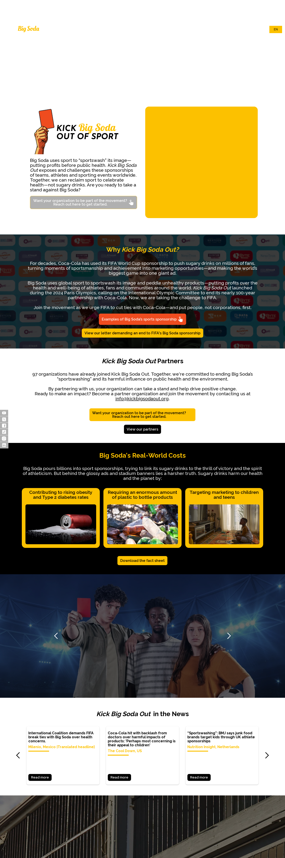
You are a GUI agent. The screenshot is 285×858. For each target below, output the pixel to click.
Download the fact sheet (142, 560)
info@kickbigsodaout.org (142, 398)
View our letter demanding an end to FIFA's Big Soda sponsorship (142, 333)
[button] (18, 48)
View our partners (142, 429)
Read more (40, 777)
